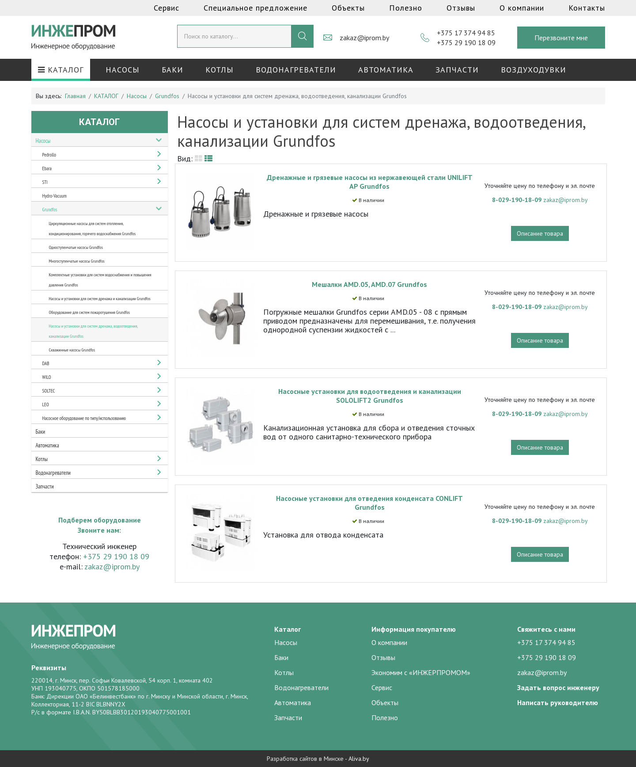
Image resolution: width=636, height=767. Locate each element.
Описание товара (540, 233)
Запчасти (457, 70)
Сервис (166, 8)
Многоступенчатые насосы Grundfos (77, 261)
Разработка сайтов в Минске (305, 759)
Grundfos (49, 209)
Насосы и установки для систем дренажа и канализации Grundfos (100, 298)
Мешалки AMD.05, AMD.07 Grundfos (369, 284)
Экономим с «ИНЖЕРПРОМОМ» (420, 672)
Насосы (123, 70)
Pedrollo (49, 155)
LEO (45, 404)
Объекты (348, 8)
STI (45, 182)
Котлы (219, 70)
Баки (172, 70)
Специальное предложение (255, 8)
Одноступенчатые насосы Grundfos (76, 247)
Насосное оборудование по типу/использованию (84, 418)
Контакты (586, 8)
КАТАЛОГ (60, 70)
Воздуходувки (533, 70)
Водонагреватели (296, 70)
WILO (46, 377)
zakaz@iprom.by (364, 37)
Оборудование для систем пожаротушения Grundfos (89, 312)
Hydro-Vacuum (54, 196)
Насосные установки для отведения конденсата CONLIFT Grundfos (369, 502)
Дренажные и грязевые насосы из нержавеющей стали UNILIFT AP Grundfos (370, 182)
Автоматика (385, 70)
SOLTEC (48, 391)
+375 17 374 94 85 (466, 32)
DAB (45, 363)
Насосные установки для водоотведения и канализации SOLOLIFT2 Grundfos (369, 395)
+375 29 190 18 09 (466, 42)
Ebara (47, 168)
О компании (522, 8)
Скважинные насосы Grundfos (72, 350)
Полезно (405, 8)
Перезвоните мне (561, 37)
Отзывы (461, 8)
